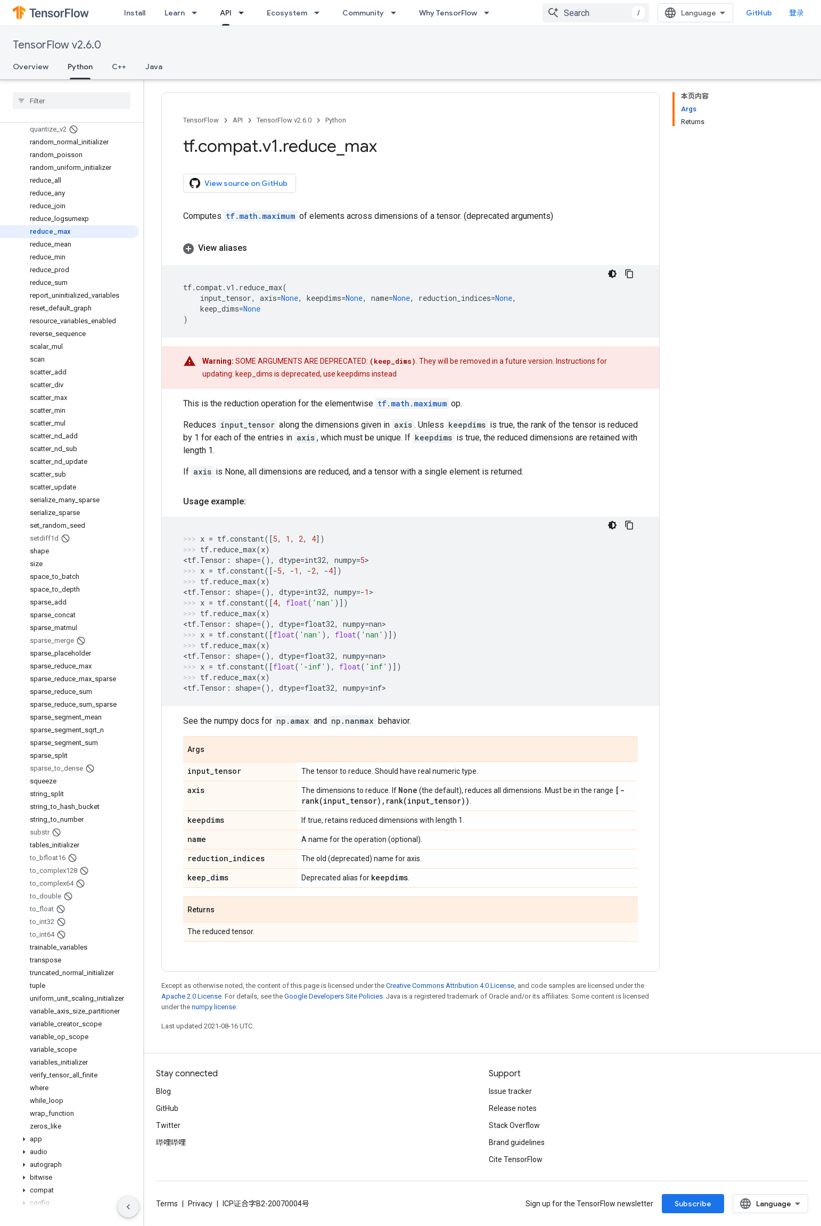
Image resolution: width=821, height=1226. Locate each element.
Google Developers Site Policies (333, 996)
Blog (163, 1091)
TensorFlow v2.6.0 (57, 45)
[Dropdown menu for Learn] (197, 13)
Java (153, 66)
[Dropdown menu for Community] (396, 13)
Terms (167, 1203)
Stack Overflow (514, 1125)
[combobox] (596, 12)
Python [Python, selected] (80, 66)
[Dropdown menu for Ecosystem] (320, 13)
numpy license (214, 1007)
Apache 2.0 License (191, 996)
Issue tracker (510, 1091)
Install (134, 13)
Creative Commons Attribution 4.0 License (450, 986)
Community (363, 13)
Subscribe (693, 1203)
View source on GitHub (239, 183)
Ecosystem (287, 13)
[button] (69, 1139)
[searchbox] (71, 100)
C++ (119, 66)
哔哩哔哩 (171, 1142)
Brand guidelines (517, 1142)
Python (335, 120)
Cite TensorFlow (516, 1159)
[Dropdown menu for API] (244, 13)
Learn (175, 13)
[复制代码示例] (629, 273)
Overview (30, 66)
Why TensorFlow (448, 13)
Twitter (168, 1125)
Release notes (513, 1108)
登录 (796, 13)
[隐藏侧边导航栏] (128, 1206)
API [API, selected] (226, 13)
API (238, 120)
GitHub (759, 13)
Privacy (200, 1203)
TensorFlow (201, 120)
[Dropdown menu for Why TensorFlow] (490, 13)
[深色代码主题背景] (612, 273)
